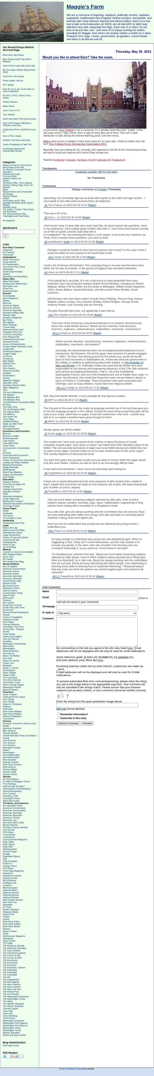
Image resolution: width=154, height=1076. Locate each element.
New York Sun (10, 902)
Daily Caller (8, 842)
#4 (46, 272)
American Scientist (12, 728)
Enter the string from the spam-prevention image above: (89, 701)
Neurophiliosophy (11, 755)
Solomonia (8, 254)
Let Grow (7, 356)
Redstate (7, 665)
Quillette (7, 373)
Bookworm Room (11, 588)
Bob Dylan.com (10, 286)
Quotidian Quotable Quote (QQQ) (18, 203)
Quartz (6, 919)
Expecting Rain (10, 291)
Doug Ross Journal (12, 605)
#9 (46, 491)
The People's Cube (12, 518)
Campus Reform (11, 482)
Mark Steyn (8, 646)
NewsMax (7, 904)
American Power (11, 573)
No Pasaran (8, 252)
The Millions (9, 414)
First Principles (10, 861)
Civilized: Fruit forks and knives (16, 140)
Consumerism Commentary (16, 448)
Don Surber (8, 602)
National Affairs (10, 890)
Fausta (6, 615)
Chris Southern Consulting (74, 1069)
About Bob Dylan (11, 281)
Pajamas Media (10, 912)
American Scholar (11, 308)
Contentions (9, 837)
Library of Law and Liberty (15, 537)
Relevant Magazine (12, 716)
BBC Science (9, 730)
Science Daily (9, 772)
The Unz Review (11, 994)
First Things (8, 699)
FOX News (8, 868)
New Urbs (7, 366)
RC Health (8, 559)
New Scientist (9, 759)
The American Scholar (13, 946)
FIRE (5, 494)
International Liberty (12, 532)
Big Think (7, 320)
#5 (46, 399)
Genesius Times (11, 341)
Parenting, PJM (10, 796)
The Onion (8, 515)
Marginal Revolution (12, 465)
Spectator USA (10, 383)
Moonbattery (9, 648)
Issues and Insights (12, 636)
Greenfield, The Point (13, 627)
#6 (46, 421)
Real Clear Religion (12, 711)
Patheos (7, 706)
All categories (9, 220)
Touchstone (8, 718)
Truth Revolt (9, 1018)
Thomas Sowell (10, 1008)
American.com (10, 820)
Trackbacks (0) (119, 160)
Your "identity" (9, 115)
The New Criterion (12, 984)
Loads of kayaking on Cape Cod (17, 144)
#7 (46, 433)
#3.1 (51, 257)
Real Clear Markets (12, 472)
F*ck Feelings (9, 784)
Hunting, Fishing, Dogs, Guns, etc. (18, 185)
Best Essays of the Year (13, 167)
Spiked (6, 274)
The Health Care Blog (13, 561)
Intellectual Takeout (12, 351)
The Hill (6, 977)
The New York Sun (12, 989)
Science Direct (10, 774)
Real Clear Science (12, 764)
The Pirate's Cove (11, 682)
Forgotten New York (12, 332)
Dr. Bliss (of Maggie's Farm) (16, 781)
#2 (46, 217)
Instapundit (8, 349)
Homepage (49, 606)
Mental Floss (9, 363)
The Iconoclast (10, 677)
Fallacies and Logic (11, 174)
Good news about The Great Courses (19, 119)
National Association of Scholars (18, 503)
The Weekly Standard (13, 1004)
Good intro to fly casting (13, 76)
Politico (6, 917)
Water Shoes (8, 106)
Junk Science (9, 740)
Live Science (9, 743)
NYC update (8, 85)
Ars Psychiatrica (11, 779)
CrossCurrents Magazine (15, 839)
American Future (11, 571)
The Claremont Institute (14, 953)
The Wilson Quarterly (13, 1006)
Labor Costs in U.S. (11, 110)
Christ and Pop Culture (14, 697)
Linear (102, 189)
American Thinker (11, 817)
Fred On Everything (12, 334)
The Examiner (9, 965)
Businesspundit (10, 438)
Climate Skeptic (10, 733)
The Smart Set (10, 416)
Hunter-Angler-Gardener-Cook (17, 346)
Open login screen (11, 1045)
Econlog (7, 453)
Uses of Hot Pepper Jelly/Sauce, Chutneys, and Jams (17, 124)
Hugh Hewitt (9, 634)
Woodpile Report (11, 428)
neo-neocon (8, 653)
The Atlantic (8, 395)
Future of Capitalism (12, 617)
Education (7, 172)
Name (46, 591)
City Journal (8, 830)
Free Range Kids (11, 337)
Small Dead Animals (12, 271)
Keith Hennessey (11, 457)
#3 (46, 241)
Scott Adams (9, 375)
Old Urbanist (9, 368)
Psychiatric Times (11, 798)
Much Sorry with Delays (13, 55)
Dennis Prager (10, 851)
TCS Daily (8, 943)
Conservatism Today (13, 593)
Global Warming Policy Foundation (20, 735)
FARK (6, 511)
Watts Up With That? (13, 424)
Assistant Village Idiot (13, 312)
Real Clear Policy (11, 921)
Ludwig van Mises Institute (16, 462)
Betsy (46, 141)
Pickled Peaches (10, 102)
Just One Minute (11, 639)
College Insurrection (12, 489)
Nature (6, 750)
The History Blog (11, 412)
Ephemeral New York (13, 329)
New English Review (13, 900)
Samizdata (8, 269)
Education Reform (11, 491)
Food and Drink (9, 176)
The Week (8, 1001)
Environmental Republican (15, 612)
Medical (6, 187)
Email (46, 597)
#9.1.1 (56, 576)
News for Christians (12, 704)
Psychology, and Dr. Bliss (14, 201)
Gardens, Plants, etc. (12, 178)
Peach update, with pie (13, 81)
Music (5, 189)
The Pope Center (11, 506)
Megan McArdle (10, 467)
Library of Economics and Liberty (19, 460)
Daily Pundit (9, 595)
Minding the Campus (13, 501)
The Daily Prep (10, 407)
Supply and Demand (13, 474)
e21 (4, 450)
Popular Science (11, 762)
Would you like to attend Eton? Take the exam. (78, 57)
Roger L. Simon (10, 668)
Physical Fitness (10, 196)
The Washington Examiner (16, 996)
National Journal (11, 892)
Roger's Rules (10, 931)
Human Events (10, 878)
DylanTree (8, 288)
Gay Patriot (8, 622)
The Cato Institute (11, 950)
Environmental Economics (15, 455)
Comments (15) (104, 160)
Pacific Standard (11, 909)
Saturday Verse (9, 207)
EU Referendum (11, 264)
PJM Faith (8, 709)
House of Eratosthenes (14, 344)
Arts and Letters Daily (13, 822)
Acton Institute (10, 694)
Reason (6, 929)
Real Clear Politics (12, 924)
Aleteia (6, 300)
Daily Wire (8, 846)
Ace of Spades (10, 566)
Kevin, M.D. (8, 557)
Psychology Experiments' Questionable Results (14, 150)
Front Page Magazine (13, 871)
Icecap (6, 738)
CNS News (8, 832)
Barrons (7, 433)
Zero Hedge (8, 477)
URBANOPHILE (11, 421)
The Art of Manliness (13, 392)
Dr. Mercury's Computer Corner (17, 170)
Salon (5, 933)
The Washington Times (14, 999)
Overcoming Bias (11, 370)
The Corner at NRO (12, 958)
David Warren (9, 262)
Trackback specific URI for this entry (96, 171)
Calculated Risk (10, 443)
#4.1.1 (56, 333)
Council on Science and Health (18, 552)
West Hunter (9, 426)
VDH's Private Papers (13, 685)
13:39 (92, 160)
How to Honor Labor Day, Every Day (19, 66)
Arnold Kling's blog (12, 581)
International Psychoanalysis (17, 788)
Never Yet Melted (11, 656)
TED (5, 390)
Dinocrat (7, 600)
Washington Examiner (13, 1020)
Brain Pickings (10, 325)
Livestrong (8, 358)
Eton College (66, 130)
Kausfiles (7, 641)
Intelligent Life (9, 883)
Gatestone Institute (12, 875)
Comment (48, 618)
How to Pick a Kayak (12, 136)
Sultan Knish (9, 675)
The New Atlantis (11, 982)
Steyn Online (9, 941)
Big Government (11, 586)
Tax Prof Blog (9, 547)
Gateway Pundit (10, 619)
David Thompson (11, 259)
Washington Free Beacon (15, 1023)
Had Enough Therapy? (14, 786)
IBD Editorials (9, 880)
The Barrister (58, 160)
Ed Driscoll (8, 610)
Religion (6, 205)
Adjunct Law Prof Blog (13, 530)
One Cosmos (9, 793)
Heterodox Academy (13, 496)
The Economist (10, 960)
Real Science (9, 767)
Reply (92, 205)
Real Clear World (11, 926)
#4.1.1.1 (61, 387)
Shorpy (6, 378)
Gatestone (8, 873)
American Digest (11, 305)
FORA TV (7, 863)
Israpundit (7, 250)
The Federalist (10, 970)
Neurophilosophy (11, 757)
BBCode (61, 708)
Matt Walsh (8, 361)
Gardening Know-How (13, 339)
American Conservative (14, 569)
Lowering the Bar (11, 540)
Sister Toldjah (9, 672)
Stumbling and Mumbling (15, 276)
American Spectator (12, 310)
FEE (5, 859)
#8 (46, 473)
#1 (46, 205)
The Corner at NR (11, 955)
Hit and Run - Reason (13, 629)
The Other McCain (12, 680)
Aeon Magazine (10, 298)
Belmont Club (9, 583)
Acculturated (9, 296)
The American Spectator (14, 948)
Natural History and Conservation (17, 192)
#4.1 (51, 314)
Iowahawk (8, 513)
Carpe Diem (9, 445)
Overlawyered (9, 542)
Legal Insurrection (11, 535)
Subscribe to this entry (73, 718)
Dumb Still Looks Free (13, 607)
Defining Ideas (10, 849)
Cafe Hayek (8, 441)
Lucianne (7, 885)
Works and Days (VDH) (14, 1035)
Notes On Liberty (11, 660)
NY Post (7, 907)
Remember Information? (74, 714)
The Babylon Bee (11, 397)
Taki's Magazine (10, 387)
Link (66, 241)
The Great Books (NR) (14, 409)
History (6, 181)
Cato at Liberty (10, 590)
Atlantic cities (9, 315)
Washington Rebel (12, 687)
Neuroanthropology (12, 791)
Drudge (6, 854)
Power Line (8, 663)
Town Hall (7, 1011)
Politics (6, 198)
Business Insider (11, 436)
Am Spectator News (12, 805)
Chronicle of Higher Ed (14, 484)
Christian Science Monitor (15, 827)
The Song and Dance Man (14, 214)
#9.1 (51, 530)
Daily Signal (8, 844)
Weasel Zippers (10, 689)
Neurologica (9, 752)
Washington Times (12, 1028)
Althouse (7, 303)
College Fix (8, 486)
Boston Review (10, 825)
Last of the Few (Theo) (14, 267)
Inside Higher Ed (11, 499)
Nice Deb (7, 658)
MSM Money (9, 470)
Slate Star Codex (11, 801)
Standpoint (8, 938)
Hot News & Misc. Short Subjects (17, 183)
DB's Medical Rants (12, 554)
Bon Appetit (8, 322)
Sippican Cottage (11, 380)
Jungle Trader (9, 354)
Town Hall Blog (10, 1016)
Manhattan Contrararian (14, 643)
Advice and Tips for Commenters (17, 165)
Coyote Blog (9, 327)
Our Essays (8, 194)
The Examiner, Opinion (14, 967)
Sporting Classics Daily (14, 385)
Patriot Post (8, 914)
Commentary (9, 834)
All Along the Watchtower (15, 283)
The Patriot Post (11, 991)
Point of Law (9, 544)
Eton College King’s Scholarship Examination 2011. (78, 144)
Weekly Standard (11, 1033)
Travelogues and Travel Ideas (16, 216)
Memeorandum (10, 888)
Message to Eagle (11, 747)
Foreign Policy (10, 866)
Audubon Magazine (12, 317)
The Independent (11, 979)
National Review (11, 651)
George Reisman (11, 624)
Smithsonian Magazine (14, 936)
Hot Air (6, 631)
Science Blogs (10, 769)
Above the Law (10, 528)
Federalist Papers (11, 856)
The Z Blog (8, 419)
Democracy (8, 598)
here (130, 648)
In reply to (48, 612)
